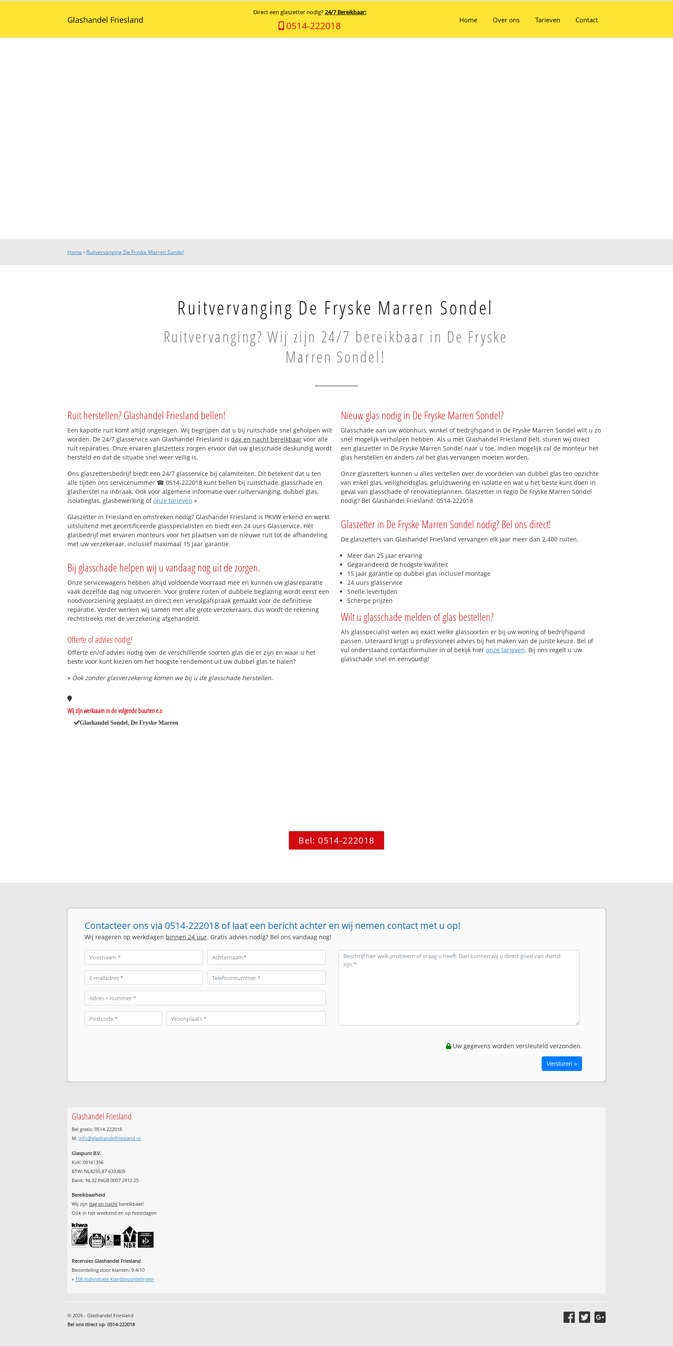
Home (74, 252)
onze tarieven (172, 500)
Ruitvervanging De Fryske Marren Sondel (135, 252)
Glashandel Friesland (105, 20)
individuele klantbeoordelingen (114, 1279)
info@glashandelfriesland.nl (110, 1138)
